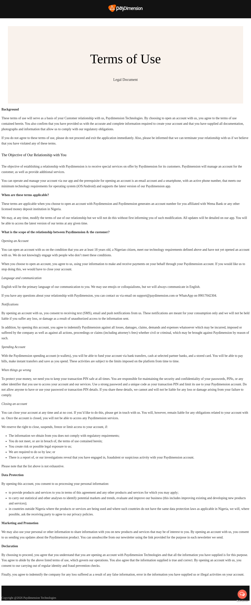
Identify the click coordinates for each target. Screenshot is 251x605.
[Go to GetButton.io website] (242, 601)
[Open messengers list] (242, 594)
